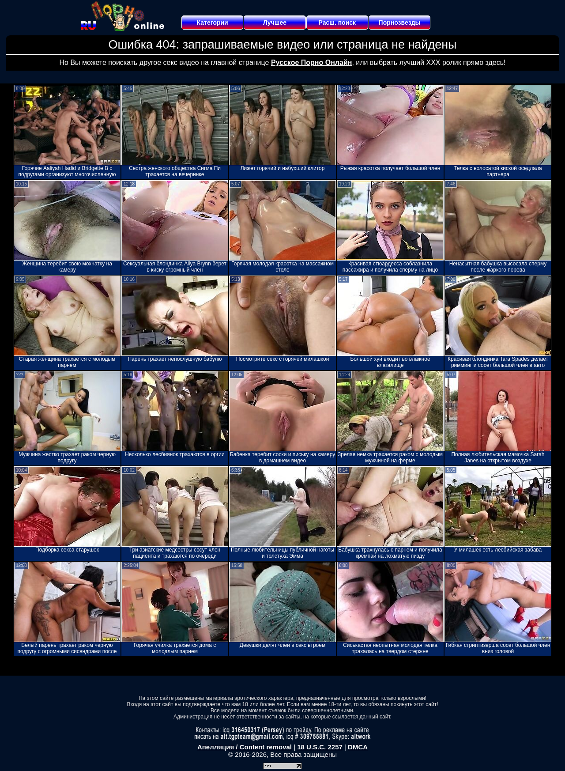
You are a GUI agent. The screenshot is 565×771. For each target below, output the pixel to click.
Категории (212, 22)
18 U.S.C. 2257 (320, 747)
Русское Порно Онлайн (311, 62)
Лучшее (274, 22)
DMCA (358, 747)
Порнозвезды (400, 22)
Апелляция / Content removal (244, 747)
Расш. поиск (337, 22)
